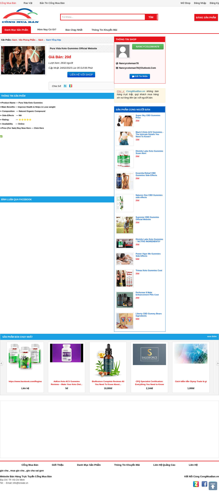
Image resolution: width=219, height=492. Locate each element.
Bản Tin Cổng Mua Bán (52, 3)
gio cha (4, 470)
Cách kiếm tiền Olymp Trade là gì (191, 381)
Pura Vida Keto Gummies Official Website (73, 48)
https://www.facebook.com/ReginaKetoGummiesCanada (36, 381)
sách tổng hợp (53, 40)
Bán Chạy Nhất (74, 29)
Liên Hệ (193, 465)
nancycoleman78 (129, 63)
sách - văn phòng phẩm (23, 40)
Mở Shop (185, 3)
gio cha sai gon (35, 470)
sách (40, 40)
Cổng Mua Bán (8, 3)
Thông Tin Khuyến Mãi (104, 29)
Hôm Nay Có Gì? (46, 29)
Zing (70, 85)
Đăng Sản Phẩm (206, 17)
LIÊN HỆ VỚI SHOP (81, 74)
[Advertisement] (57, 163)
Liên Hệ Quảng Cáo (164, 465)
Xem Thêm (212, 336)
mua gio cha (17, 470)
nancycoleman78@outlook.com (137, 68)
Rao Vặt (28, 3)
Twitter (65, 85)
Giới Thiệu (57, 465)
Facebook (204, 484)
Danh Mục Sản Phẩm (16, 29)
